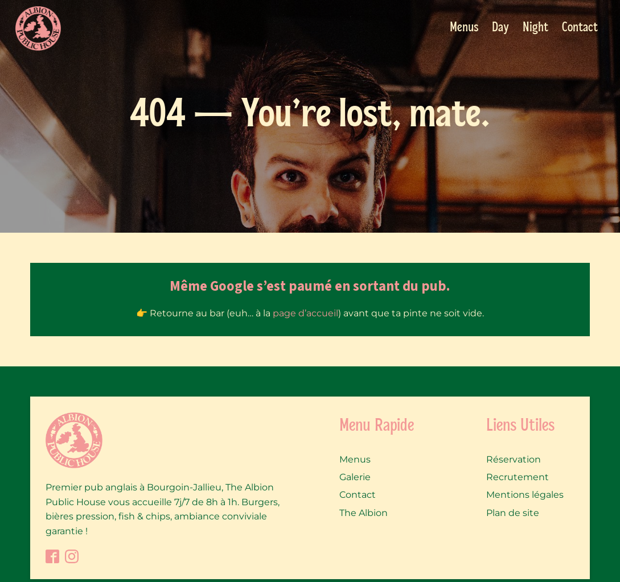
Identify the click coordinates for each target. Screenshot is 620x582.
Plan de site (512, 512)
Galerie (355, 477)
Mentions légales (525, 494)
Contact (580, 28)
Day (500, 28)
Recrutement (517, 477)
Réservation (513, 459)
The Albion (363, 512)
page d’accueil (305, 313)
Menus (464, 28)
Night (535, 28)
